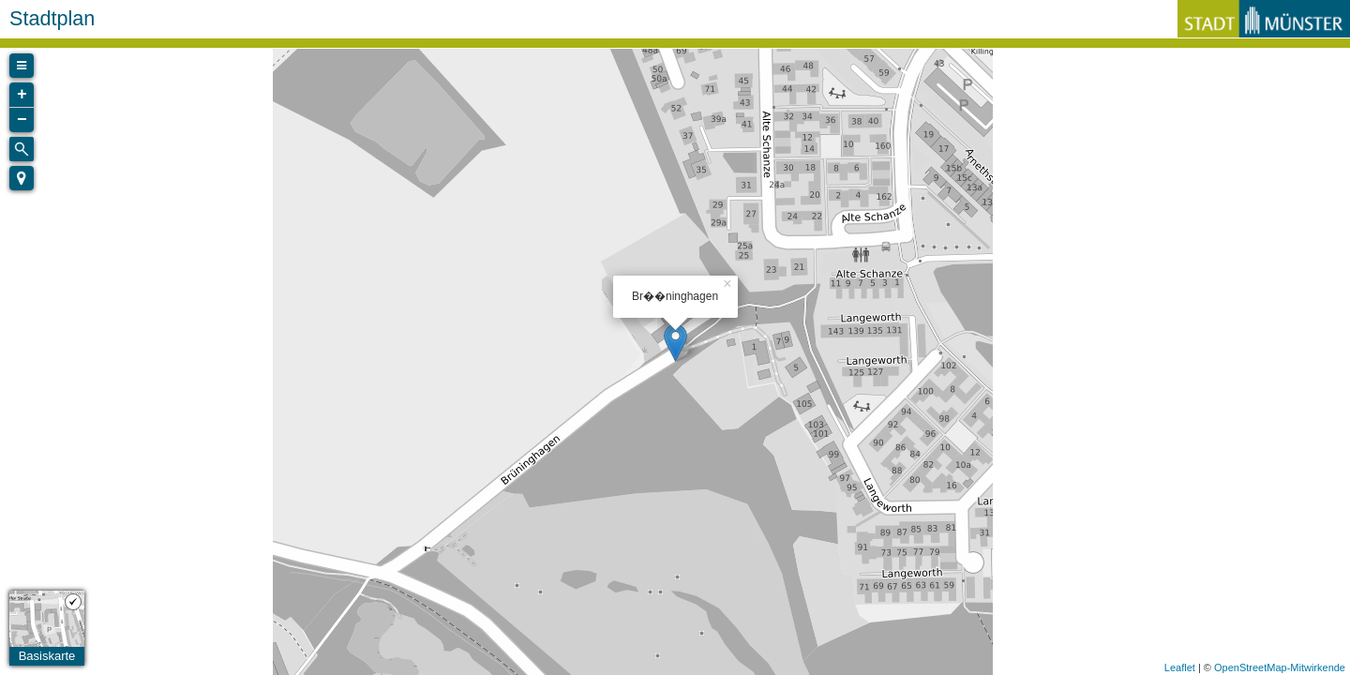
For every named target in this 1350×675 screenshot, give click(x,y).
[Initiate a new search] (21, 149)
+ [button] (22, 94)
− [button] (22, 120)
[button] (21, 178)
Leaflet (1179, 667)
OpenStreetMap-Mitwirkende (1279, 667)
